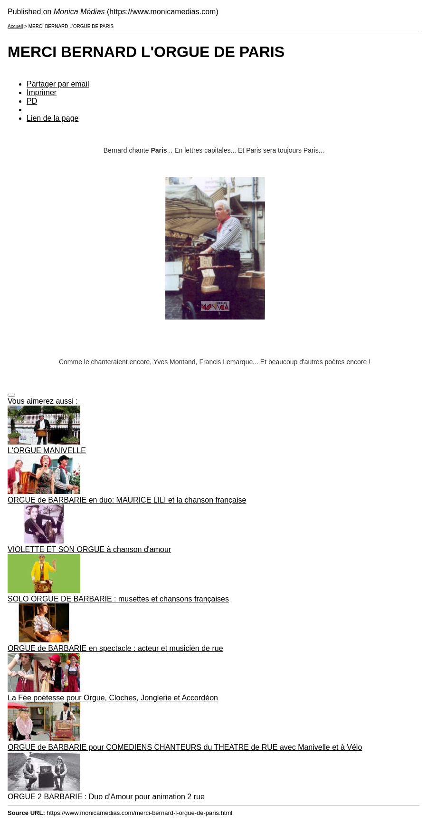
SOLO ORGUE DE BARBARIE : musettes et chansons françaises (118, 599)
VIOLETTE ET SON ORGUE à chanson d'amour (89, 549)
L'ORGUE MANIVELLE (47, 450)
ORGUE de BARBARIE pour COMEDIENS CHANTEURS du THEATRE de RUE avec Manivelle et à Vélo (185, 747)
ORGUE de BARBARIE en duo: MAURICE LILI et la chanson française (127, 500)
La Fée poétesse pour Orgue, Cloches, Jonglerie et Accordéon (113, 698)
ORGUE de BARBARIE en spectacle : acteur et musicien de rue (115, 648)
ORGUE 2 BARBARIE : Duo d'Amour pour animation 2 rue (106, 797)
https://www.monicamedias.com (162, 12)
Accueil (15, 26)
